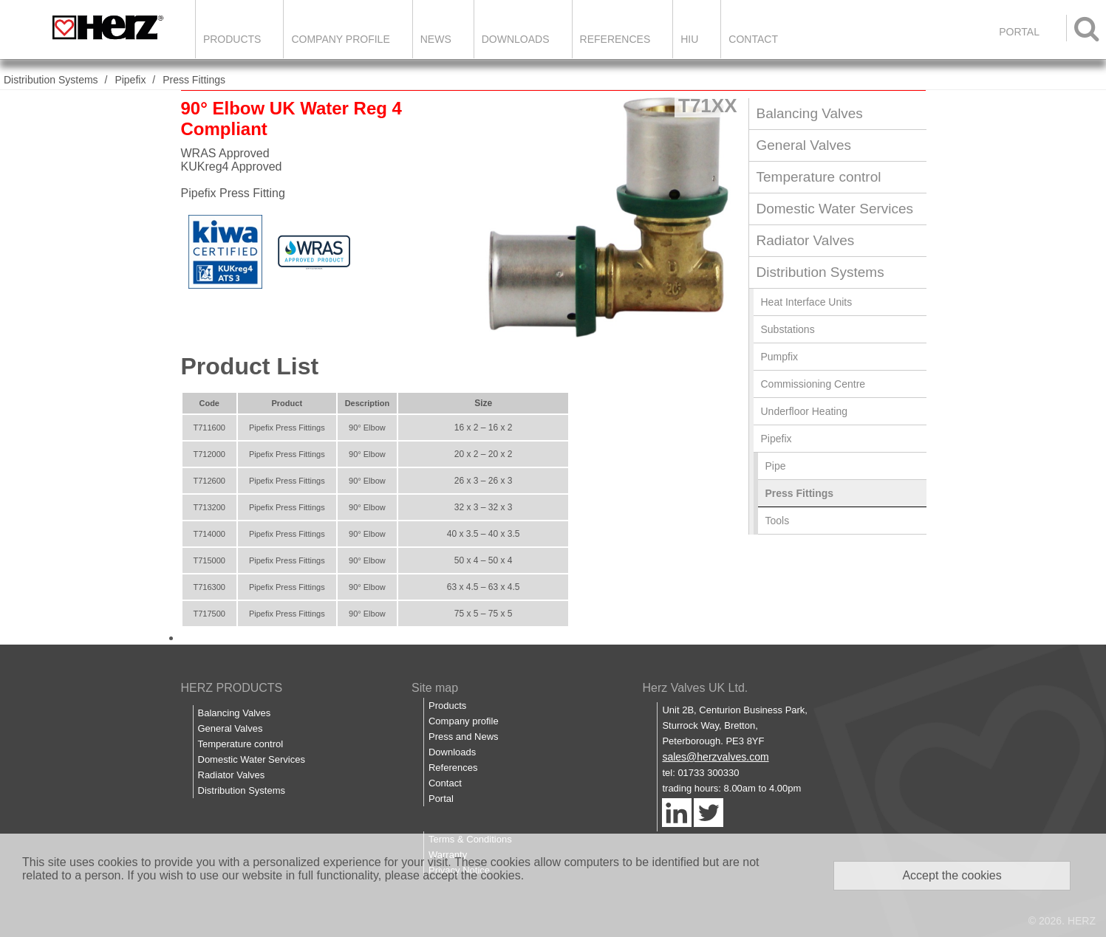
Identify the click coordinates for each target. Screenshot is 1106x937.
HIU (689, 39)
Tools (777, 520)
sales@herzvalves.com (715, 757)
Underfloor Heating (804, 411)
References (615, 39)
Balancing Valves (810, 113)
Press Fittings (194, 80)
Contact (753, 39)
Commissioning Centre (813, 384)
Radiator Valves (806, 240)
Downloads (516, 39)
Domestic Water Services (835, 208)
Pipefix (130, 80)
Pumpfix (780, 357)
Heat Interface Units (807, 302)
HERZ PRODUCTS (232, 688)
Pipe (775, 466)
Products (232, 39)
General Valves (804, 145)
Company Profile (340, 39)
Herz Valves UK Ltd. (695, 688)
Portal (441, 798)
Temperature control (819, 177)
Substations (788, 329)
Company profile (464, 721)
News (435, 39)
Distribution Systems (51, 80)
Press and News (464, 736)
